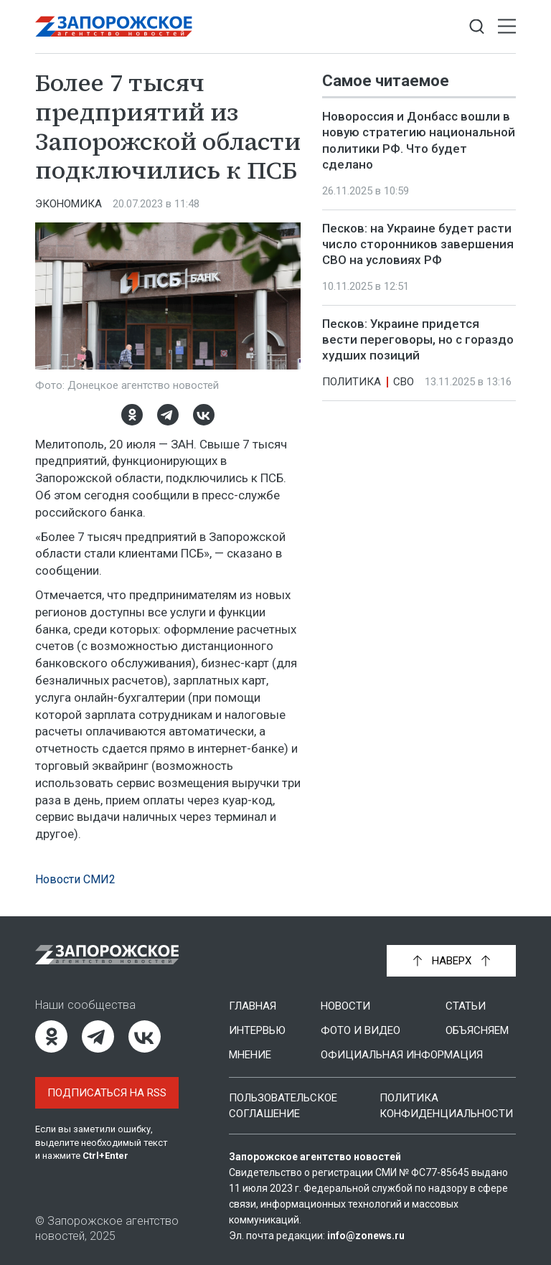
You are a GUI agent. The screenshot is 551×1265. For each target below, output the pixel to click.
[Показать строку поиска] (476, 26)
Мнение (250, 1054)
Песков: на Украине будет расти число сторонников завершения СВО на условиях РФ (418, 244)
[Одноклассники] (132, 414)
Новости (345, 1006)
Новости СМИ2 (75, 879)
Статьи (466, 1006)
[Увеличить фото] (168, 295)
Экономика (68, 203)
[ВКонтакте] (204, 414)
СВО (403, 381)
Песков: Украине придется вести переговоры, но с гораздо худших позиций (418, 339)
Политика (351, 381)
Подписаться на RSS (106, 1092)
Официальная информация (402, 1054)
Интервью (257, 1030)
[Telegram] (168, 414)
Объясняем (477, 1030)
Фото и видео (360, 1030)
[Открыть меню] (506, 26)
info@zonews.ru (366, 1235)
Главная (252, 1006)
